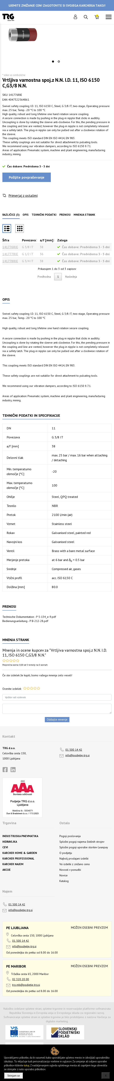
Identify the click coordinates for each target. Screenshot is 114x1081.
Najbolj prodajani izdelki (73, 858)
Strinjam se (13, 1075)
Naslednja (71, 276)
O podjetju (65, 853)
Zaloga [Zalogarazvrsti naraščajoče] (62, 240)
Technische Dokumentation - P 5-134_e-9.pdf (29, 617)
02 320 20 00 (20, 979)
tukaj (26, 1065)
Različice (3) (11, 214)
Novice (63, 875)
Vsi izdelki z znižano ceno (74, 864)
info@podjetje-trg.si (77, 755)
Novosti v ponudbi (70, 870)
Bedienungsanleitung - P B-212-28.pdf (25, 621)
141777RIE (10, 254)
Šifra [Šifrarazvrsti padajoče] (5, 240)
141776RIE (10, 247)
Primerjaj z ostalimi (23, 195)
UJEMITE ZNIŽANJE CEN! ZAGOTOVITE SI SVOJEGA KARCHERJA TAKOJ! (57, 5)
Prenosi (65, 214)
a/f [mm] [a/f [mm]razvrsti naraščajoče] (46, 240)
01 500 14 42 (73, 749)
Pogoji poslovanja (70, 836)
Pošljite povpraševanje (26, 177)
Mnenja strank (84, 214)
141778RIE (10, 261)
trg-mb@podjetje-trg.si (26, 985)
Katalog (64, 881)
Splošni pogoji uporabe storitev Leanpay (83, 847)
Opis (26, 214)
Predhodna (44, 276)
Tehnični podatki (44, 214)
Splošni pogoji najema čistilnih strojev (81, 841)
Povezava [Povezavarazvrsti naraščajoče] (29, 240)
